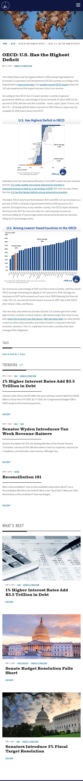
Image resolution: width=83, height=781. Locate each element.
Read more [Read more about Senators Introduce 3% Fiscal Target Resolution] (9, 758)
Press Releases (22, 663)
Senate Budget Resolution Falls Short (39, 671)
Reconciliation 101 (21, 477)
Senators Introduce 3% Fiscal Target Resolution (37, 749)
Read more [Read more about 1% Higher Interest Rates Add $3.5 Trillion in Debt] (9, 602)
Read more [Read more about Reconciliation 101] (6, 505)
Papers (16, 472)
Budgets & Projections (31, 585)
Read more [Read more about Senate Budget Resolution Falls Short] (9, 680)
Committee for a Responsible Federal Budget (5, 5)
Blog (19, 585)
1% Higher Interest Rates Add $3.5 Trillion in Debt (37, 592)
